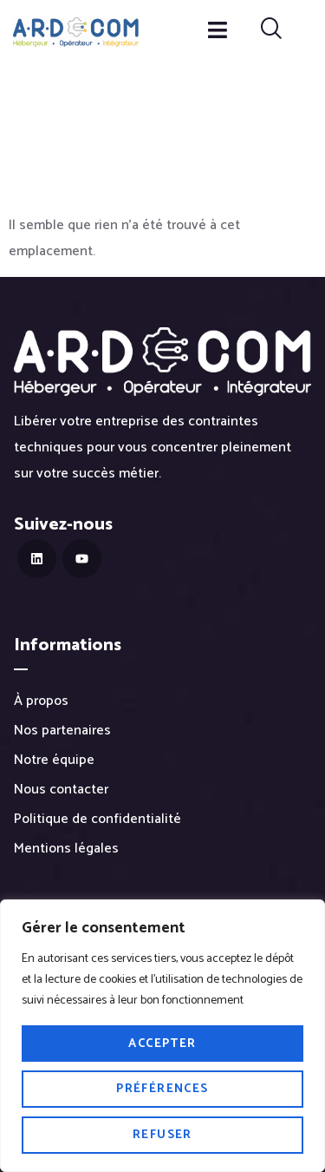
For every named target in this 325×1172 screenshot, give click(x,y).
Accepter (162, 1044)
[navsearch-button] (271, 31)
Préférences (162, 1089)
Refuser (162, 1135)
